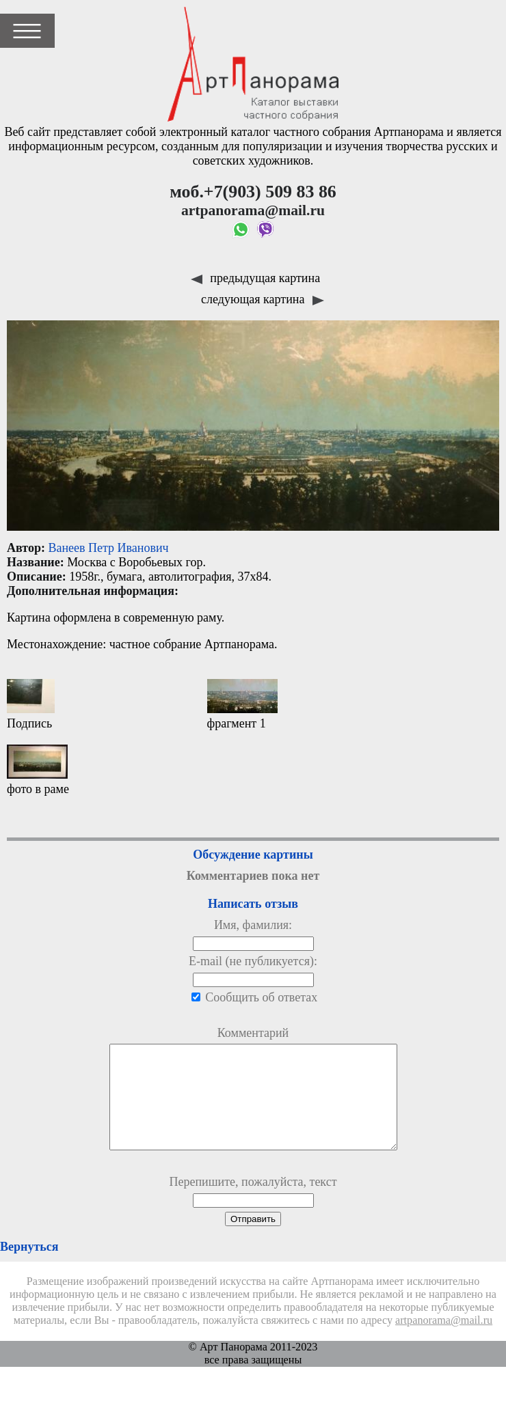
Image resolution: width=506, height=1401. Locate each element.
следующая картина (262, 299)
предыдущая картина (255, 278)
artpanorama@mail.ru (443, 1341)
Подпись (31, 704)
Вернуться (29, 1267)
